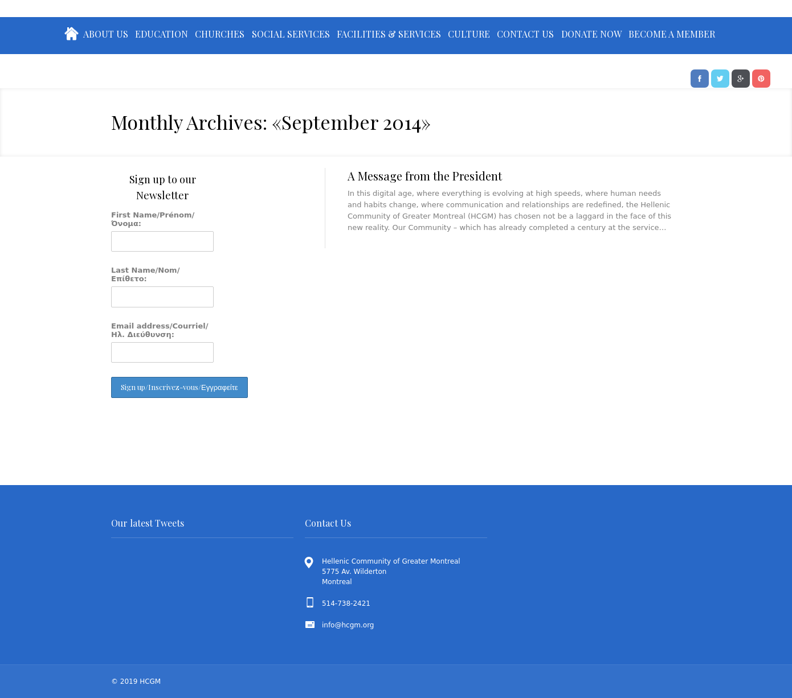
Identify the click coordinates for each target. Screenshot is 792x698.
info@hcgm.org (348, 625)
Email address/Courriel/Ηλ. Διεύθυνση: (160, 330)
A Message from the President (425, 175)
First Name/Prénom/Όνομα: (152, 219)
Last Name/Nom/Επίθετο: (145, 274)
